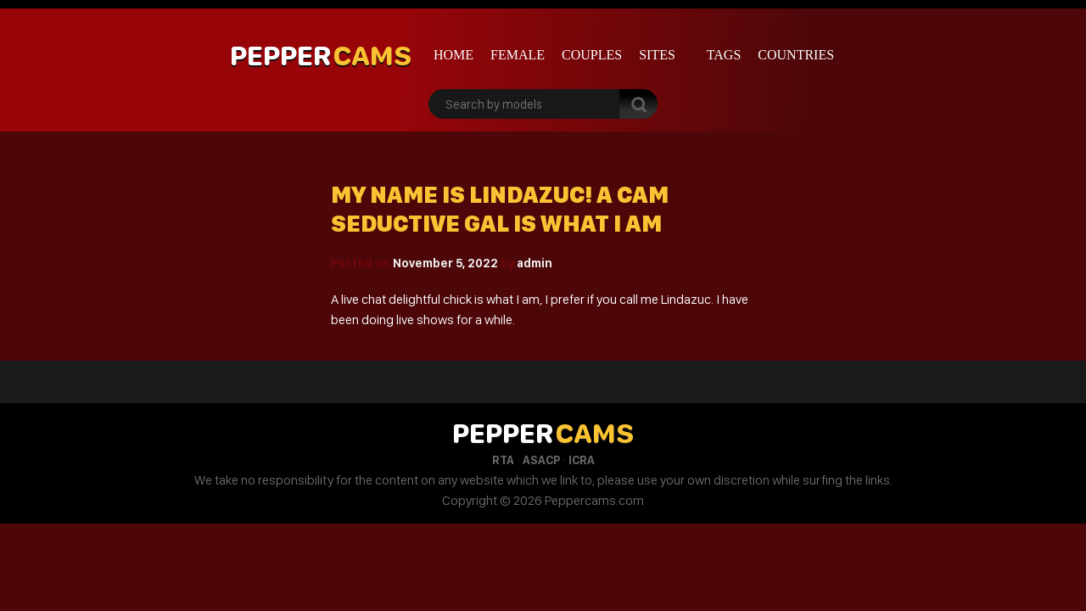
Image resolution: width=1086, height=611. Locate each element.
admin (534, 263)
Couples (592, 55)
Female (517, 55)
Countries (796, 55)
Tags (724, 55)
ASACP (541, 460)
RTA (503, 460)
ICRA (581, 460)
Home (453, 55)
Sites (657, 55)
